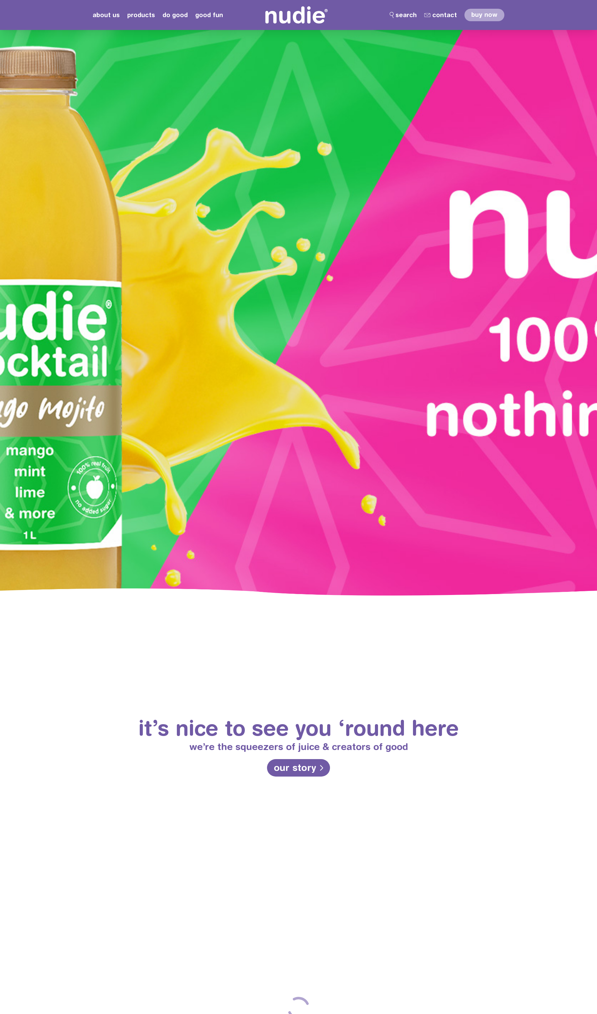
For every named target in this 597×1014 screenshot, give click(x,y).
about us (106, 15)
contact (444, 15)
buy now (484, 14)
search (406, 15)
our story (295, 767)
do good (175, 15)
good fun (209, 15)
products (141, 15)
